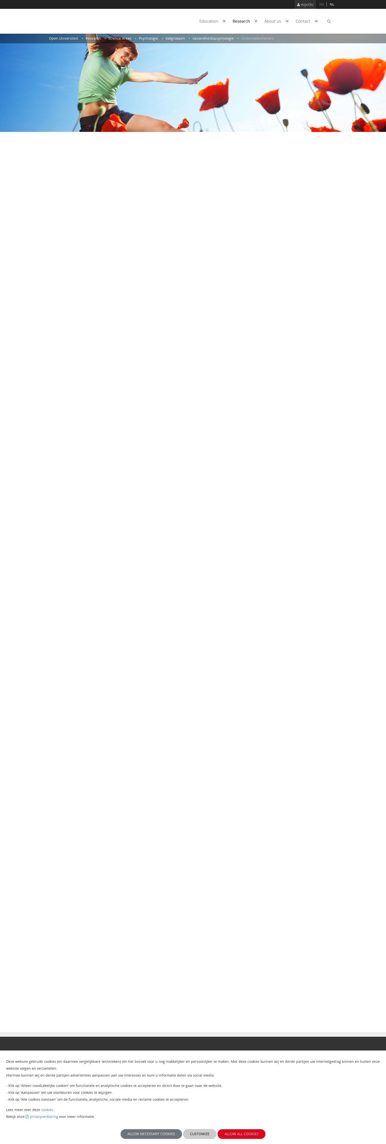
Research (247, 21)
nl (332, 4)
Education (214, 21)
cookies (47, 1109)
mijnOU (305, 4)
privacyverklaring (44, 1116)
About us (278, 21)
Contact (308, 21)
